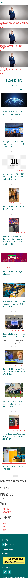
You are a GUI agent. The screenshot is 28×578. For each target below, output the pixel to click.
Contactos (5, 531)
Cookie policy (22, 577)
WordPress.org (6, 512)
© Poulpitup (5, 577)
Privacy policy (17, 577)
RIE (3, 544)
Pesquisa (21, 89)
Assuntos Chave (6, 525)
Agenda (4, 529)
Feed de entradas (6, 509)
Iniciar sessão (5, 508)
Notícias (4, 523)
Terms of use (11, 577)
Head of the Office (10, 544)
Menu (2, 2)
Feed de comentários (7, 511)
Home (4, 522)
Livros (4, 526)
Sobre (4, 528)
